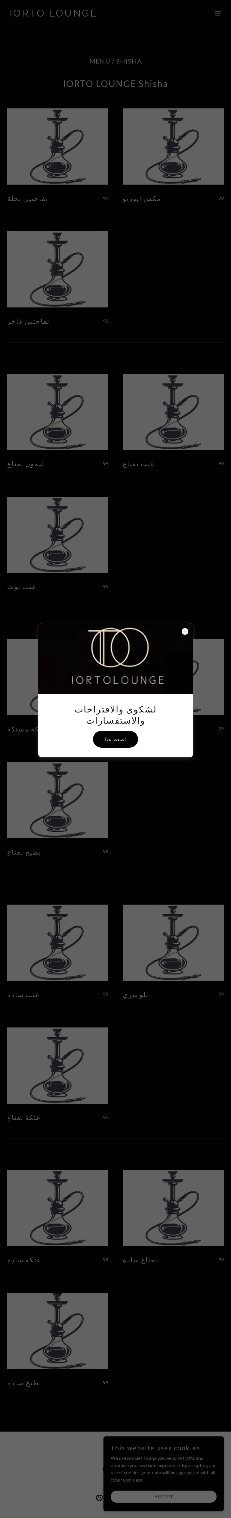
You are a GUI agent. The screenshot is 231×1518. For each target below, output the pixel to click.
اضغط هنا (115, 739)
